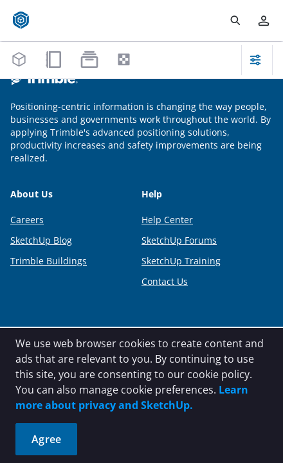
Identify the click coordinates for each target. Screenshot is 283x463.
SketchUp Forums (179, 240)
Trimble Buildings (48, 261)
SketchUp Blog (41, 240)
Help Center (167, 219)
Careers (27, 219)
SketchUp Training (181, 261)
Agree (46, 439)
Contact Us (165, 281)
